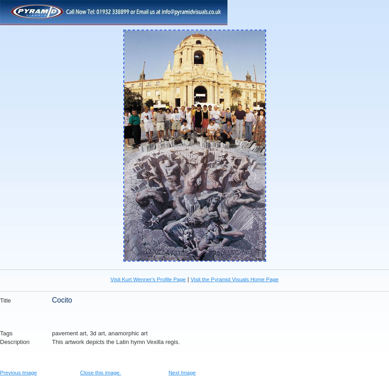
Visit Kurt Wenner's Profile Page (148, 279)
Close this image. (100, 372)
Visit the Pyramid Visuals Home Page (234, 279)
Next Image (182, 372)
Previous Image (18, 372)
